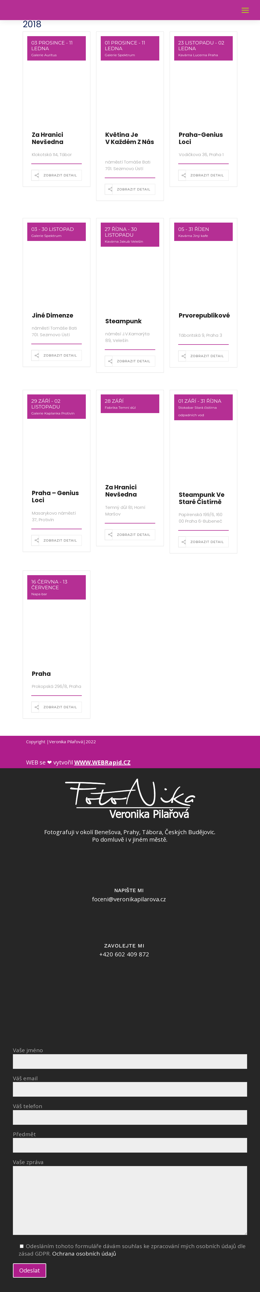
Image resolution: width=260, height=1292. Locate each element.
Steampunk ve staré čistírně (201, 498)
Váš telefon (130, 1112)
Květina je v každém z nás (129, 138)
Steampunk (123, 321)
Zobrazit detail (60, 175)
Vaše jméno (130, 1056)
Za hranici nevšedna (47, 138)
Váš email (130, 1084)
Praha (41, 674)
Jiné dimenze (52, 315)
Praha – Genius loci (55, 496)
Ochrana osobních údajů (84, 1253)
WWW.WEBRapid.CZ (102, 762)
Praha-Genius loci (201, 138)
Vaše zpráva (130, 1198)
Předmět (130, 1140)
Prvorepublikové (204, 315)
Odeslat (29, 1270)
